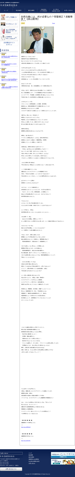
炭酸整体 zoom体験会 (34, 459)
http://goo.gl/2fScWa (25, 440)
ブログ (23, 23)
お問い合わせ (32, 463)
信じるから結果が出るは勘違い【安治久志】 (9, 72)
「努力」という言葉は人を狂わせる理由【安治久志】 (9, 87)
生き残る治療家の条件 (34, 461)
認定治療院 (31, 457)
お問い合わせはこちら (11, 469)
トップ (30, 452)
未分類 (3, 54)
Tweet (53, 23)
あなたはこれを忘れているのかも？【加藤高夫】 (9, 64)
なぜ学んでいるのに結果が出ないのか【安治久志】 (9, 57)
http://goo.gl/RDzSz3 (26, 427)
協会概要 (31, 455)
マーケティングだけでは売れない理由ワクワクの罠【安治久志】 (9, 79)
